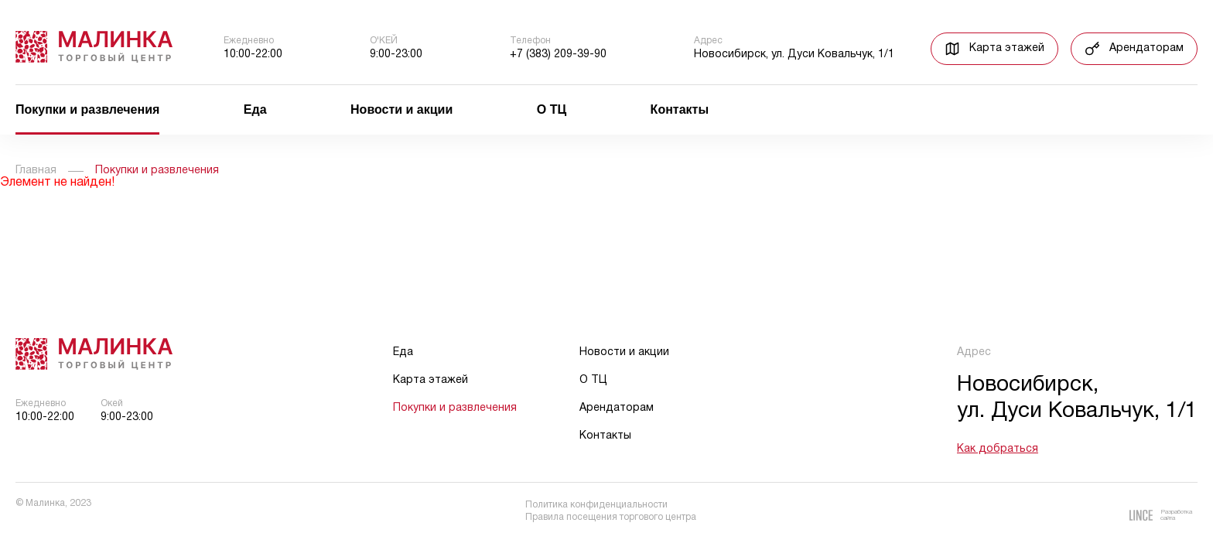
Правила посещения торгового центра (610, 517)
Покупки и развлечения (87, 110)
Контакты (680, 110)
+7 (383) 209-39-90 (558, 55)
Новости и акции (401, 110)
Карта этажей (430, 380)
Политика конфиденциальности (596, 505)
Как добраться (997, 449)
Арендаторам (616, 408)
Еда (255, 110)
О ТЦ (551, 110)
